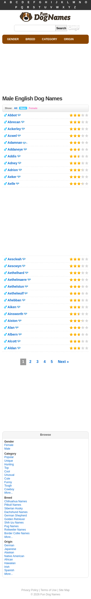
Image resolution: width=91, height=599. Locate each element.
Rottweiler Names (15, 529)
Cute (7, 478)
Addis (12, 156)
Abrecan (14, 122)
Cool (7, 471)
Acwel (12, 136)
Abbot (12, 115)
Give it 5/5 (87, 115)
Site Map (64, 590)
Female (33, 108)
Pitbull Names (12, 504)
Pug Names (11, 526)
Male (23, 108)
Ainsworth (15, 314)
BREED (30, 39)
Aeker (12, 177)
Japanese (10, 549)
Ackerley (14, 129)
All (15, 108)
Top (6, 467)
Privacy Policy (29, 590)
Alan (11, 327)
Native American (14, 556)
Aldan (12, 348)
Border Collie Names (17, 533)
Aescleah (14, 259)
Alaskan (9, 552)
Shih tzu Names (14, 522)
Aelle (11, 183)
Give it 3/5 (79, 115)
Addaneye (15, 149)
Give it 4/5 (81, 115)
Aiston (13, 321)
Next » (63, 362)
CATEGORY (49, 39)
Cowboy (9, 489)
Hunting (9, 464)
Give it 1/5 (71, 115)
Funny (8, 482)
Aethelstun (16, 286)
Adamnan (15, 142)
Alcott (12, 341)
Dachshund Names (16, 512)
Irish (7, 566)
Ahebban (14, 300)
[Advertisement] (45, 68)
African (8, 559)
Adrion (13, 170)
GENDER (13, 39)
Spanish (9, 570)
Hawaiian (9, 563)
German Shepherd (15, 515)
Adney (12, 163)
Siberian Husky (13, 508)
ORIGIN (69, 39)
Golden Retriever (14, 519)
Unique (8, 460)
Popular (9, 457)
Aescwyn (14, 266)
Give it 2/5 (75, 115)
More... (8, 492)
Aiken (12, 307)
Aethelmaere (17, 279)
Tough (8, 485)
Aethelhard (16, 273)
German (9, 545)
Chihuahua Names (15, 501)
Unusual (9, 475)
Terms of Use (48, 590)
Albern (13, 334)
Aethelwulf (16, 293)
